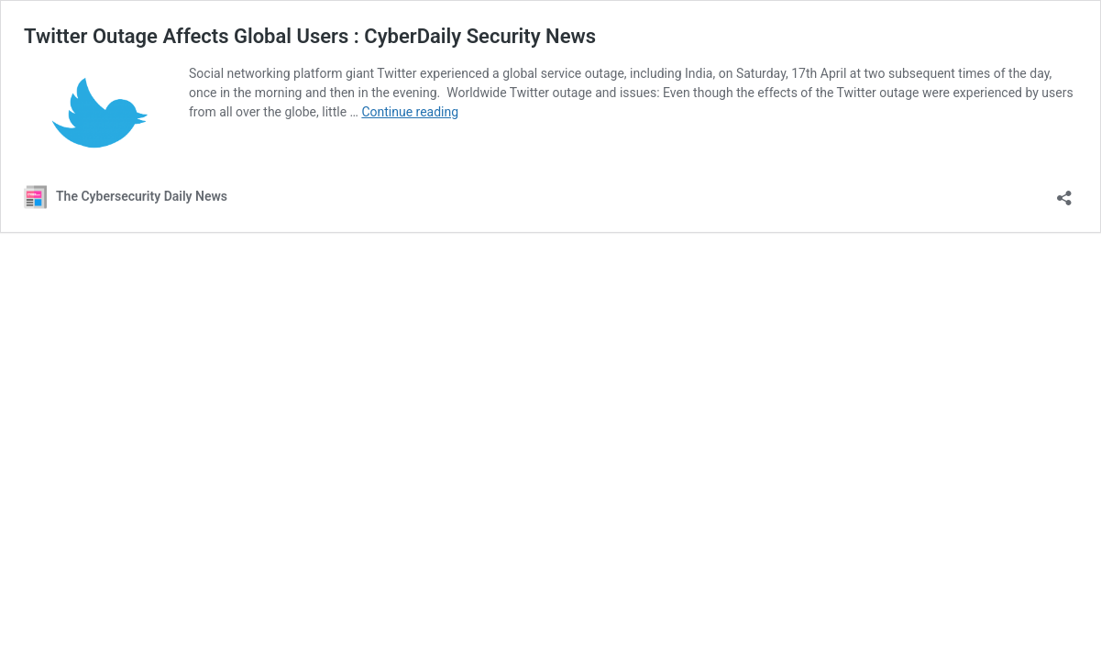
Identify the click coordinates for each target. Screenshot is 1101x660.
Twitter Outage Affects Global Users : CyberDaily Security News (310, 36)
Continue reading (409, 111)
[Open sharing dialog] (1064, 192)
